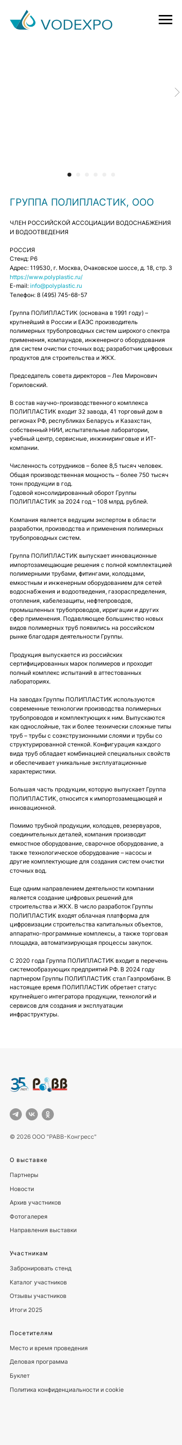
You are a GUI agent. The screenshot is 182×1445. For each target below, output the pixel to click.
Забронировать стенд (40, 1268)
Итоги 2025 (26, 1309)
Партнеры (24, 1174)
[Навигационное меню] (165, 20)
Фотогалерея (29, 1216)
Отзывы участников (38, 1295)
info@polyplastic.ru (56, 285)
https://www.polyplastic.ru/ (46, 277)
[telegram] (16, 1114)
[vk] (32, 1114)
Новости (22, 1188)
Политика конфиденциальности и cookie (67, 1389)
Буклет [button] (20, 1375)
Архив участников (35, 1202)
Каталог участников (38, 1282)
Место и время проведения (49, 1348)
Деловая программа (39, 1361)
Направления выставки (43, 1230)
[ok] (48, 1114)
